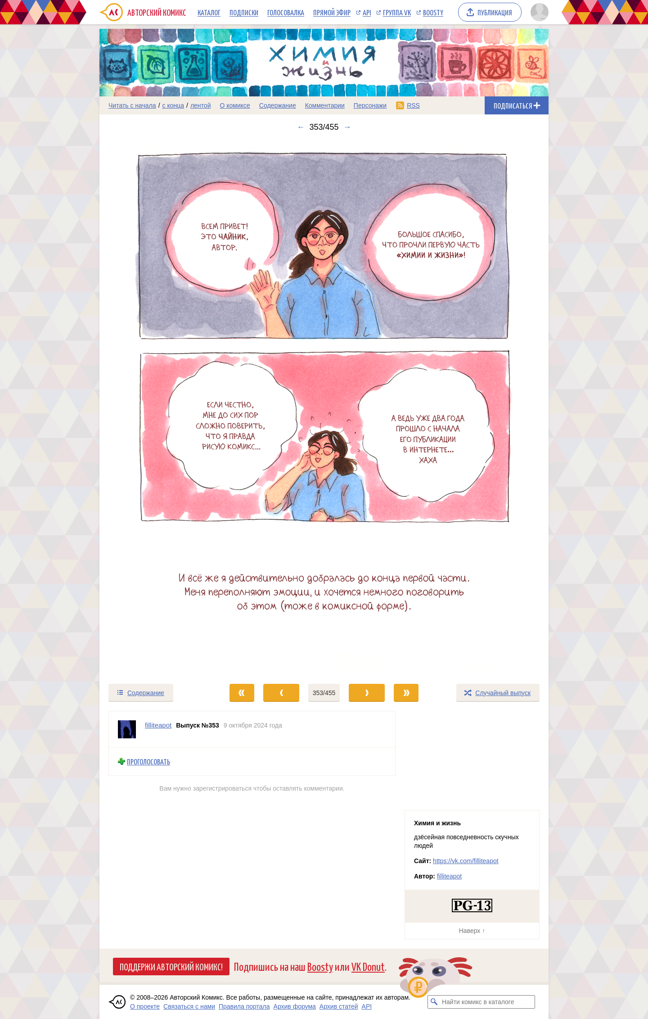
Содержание (277, 105)
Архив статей (339, 1006)
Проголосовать (148, 761)
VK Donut (368, 966)
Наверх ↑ (472, 930)
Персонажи (370, 105)
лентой (200, 105)
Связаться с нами (189, 1006)
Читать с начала (132, 105)
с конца (173, 105)
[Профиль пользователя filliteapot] (127, 729)
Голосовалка (285, 12)
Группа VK (397, 12)
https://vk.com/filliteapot (466, 860)
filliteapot (449, 876)
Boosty (433, 12)
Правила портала (244, 1006)
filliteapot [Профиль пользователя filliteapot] (158, 725)
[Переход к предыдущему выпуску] (155, 407)
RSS (413, 105)
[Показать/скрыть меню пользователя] (538, 12)
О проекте (145, 1006)
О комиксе (235, 105)
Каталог (209, 12)
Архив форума (295, 1006)
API (367, 12)
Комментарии (325, 105)
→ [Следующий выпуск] (347, 127)
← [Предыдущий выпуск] (301, 127)
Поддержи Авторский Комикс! (171, 966)
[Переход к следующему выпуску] (324, 407)
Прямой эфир (332, 12)
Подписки (244, 12)
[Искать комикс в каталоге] (434, 1002)
